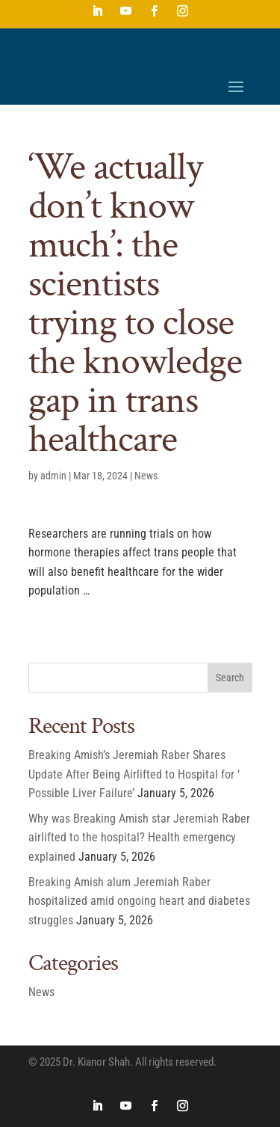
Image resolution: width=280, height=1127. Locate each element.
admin (53, 476)
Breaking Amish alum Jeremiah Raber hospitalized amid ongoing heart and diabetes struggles (139, 901)
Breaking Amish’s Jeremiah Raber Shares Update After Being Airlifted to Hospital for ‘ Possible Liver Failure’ (134, 774)
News (146, 476)
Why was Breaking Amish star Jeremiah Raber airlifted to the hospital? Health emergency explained (139, 837)
